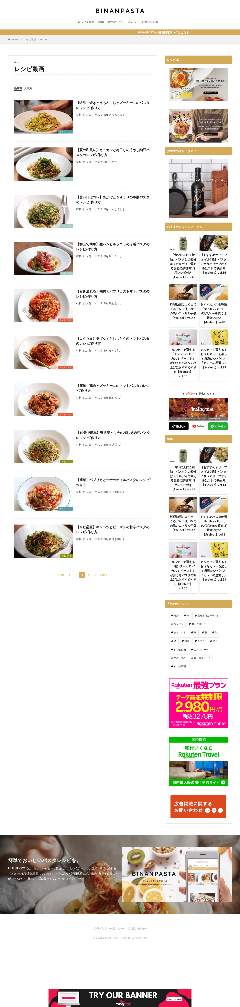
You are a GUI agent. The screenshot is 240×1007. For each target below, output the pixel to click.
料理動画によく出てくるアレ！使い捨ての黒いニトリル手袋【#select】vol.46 (183, 311)
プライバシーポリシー (108, 928)
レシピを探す (86, 22)
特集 (101, 22)
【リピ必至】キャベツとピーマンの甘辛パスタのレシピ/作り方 (112, 529)
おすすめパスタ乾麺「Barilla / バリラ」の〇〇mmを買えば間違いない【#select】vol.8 (214, 313)
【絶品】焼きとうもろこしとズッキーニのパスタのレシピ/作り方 (112, 105)
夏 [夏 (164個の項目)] (206, 632)
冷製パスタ (66, 179)
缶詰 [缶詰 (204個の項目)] (187, 641)
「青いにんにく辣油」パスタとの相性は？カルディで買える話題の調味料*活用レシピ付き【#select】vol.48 (183, 266)
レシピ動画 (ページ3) (36, 39)
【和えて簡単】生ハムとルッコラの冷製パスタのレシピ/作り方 (112, 246)
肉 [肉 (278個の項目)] (188, 615)
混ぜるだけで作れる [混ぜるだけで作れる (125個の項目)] (208, 615)
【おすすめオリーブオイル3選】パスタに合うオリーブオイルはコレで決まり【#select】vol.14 (214, 263)
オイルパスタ (65, 131)
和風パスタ (66, 461)
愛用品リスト (116, 22)
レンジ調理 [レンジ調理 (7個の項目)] (180, 666)
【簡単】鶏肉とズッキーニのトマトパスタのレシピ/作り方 (112, 388)
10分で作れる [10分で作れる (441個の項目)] (199, 623)
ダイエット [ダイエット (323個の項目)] (180, 632)
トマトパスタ (65, 320)
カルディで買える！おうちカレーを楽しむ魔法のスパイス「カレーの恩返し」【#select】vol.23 (214, 358)
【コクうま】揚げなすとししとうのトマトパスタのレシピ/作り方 (112, 341)
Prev (62, 574)
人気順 (28, 88)
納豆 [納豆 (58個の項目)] (215, 641)
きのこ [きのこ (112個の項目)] (201, 641)
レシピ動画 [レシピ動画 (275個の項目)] (180, 649)
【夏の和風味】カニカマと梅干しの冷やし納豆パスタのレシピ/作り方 (112, 152)
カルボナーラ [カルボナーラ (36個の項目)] (201, 649)
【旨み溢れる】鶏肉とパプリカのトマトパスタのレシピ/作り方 (112, 293)
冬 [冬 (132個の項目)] (175, 641)
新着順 (18, 88)
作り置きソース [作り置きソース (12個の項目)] (202, 657)
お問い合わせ (150, 22)
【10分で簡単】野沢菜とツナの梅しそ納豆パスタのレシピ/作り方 (113, 435)
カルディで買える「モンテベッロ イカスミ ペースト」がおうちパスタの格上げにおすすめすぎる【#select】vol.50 (183, 363)
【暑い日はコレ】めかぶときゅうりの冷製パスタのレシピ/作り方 (112, 199)
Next (102, 574)
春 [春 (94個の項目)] (195, 632)
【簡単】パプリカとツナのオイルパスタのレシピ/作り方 (113, 482)
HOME (15, 39)
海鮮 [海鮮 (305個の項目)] (176, 615)
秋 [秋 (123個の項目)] (216, 632)
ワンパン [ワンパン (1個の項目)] (178, 623)
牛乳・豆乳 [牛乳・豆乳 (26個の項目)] (180, 657)
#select (133, 22)
